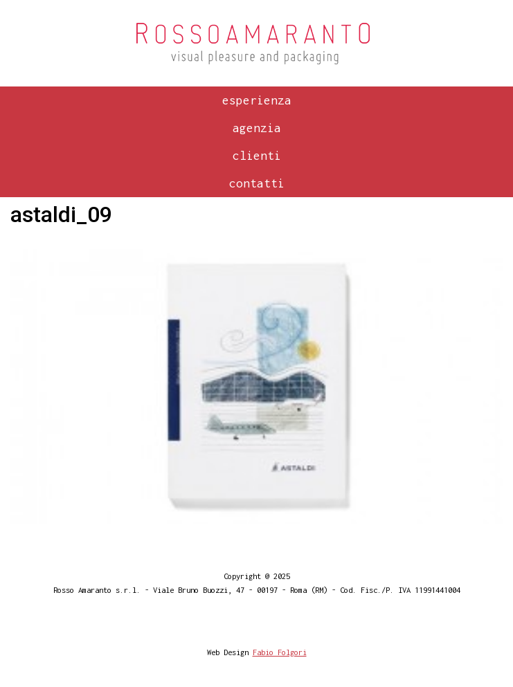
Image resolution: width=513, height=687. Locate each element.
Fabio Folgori (280, 652)
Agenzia (257, 128)
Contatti (257, 183)
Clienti (257, 156)
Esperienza (256, 100)
